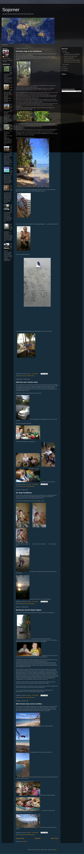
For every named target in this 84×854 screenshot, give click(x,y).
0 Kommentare (35, 373)
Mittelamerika (22, 375)
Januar (66, 64)
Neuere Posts (20, 838)
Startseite (37, 838)
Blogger (55, 849)
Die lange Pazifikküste (24, 493)
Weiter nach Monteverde (11, 227)
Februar (66, 52)
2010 (64, 68)
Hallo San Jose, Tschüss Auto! (27, 382)
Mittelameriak (22, 834)
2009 (64, 70)
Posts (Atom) (24, 841)
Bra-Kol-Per (11, 68)
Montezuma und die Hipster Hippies (29, 610)
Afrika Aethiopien (11, 107)
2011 (64, 66)
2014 (64, 51)
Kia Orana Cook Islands (11, 170)
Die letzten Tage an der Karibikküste (29, 51)
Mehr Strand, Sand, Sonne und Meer (29, 704)
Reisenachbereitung (30, 375)
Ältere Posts (54, 838)
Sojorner (10, 9)
